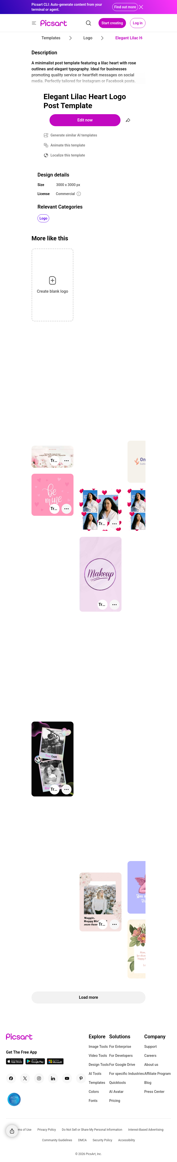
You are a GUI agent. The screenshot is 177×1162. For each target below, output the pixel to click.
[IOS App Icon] (15, 1063)
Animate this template (67, 145)
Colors (94, 1092)
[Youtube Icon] (67, 1078)
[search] (88, 23)
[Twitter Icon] (25, 1078)
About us (151, 1065)
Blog (147, 1083)
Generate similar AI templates (73, 135)
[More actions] (67, 461)
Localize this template (67, 155)
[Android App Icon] (35, 1063)
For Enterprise (120, 1047)
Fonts (93, 1101)
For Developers (121, 1056)
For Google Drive (122, 1065)
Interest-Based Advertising (146, 1129)
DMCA (82, 1140)
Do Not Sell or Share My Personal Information (92, 1129)
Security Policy (102, 1140)
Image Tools (98, 1047)
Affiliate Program (157, 1074)
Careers (150, 1056)
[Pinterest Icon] (81, 1078)
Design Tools (99, 1065)
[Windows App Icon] (55, 1063)
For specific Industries (126, 1074)
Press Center (154, 1092)
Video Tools (98, 1056)
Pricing (114, 1101)
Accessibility (126, 1140)
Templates (97, 1083)
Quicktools (117, 1083)
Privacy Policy (47, 1129)
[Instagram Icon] (39, 1078)
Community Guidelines (57, 1140)
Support (150, 1047)
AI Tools (95, 1074)
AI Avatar (116, 1092)
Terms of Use (23, 1129)
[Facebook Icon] (11, 1078)
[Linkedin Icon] (53, 1078)
